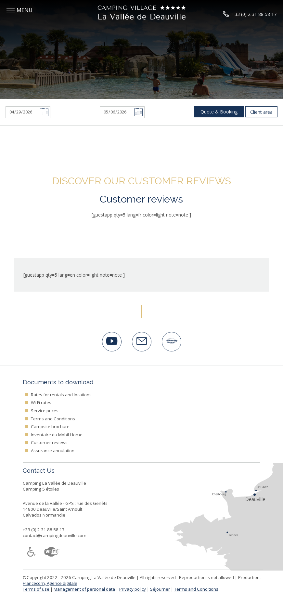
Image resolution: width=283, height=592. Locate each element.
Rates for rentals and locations (61, 395)
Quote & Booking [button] (219, 112)
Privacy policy (132, 589)
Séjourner (160, 589)
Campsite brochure (50, 426)
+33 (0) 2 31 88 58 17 (44, 530)
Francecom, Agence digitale (50, 583)
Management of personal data (84, 589)
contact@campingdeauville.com (54, 535)
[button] (24, 10)
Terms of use (36, 589)
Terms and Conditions (53, 419)
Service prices (44, 411)
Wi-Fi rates (41, 402)
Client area (261, 112)
